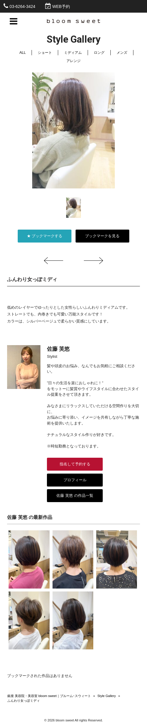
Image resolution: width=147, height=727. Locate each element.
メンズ (122, 53)
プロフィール (74, 480)
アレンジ (73, 61)
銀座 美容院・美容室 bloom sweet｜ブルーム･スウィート (49, 696)
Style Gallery (106, 696)
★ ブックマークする (45, 236)
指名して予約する (75, 464)
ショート (45, 53)
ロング (99, 53)
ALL (22, 53)
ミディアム (73, 53)
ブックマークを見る (102, 236)
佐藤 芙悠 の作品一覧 (74, 495)
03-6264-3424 (22, 6)
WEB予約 (61, 6)
